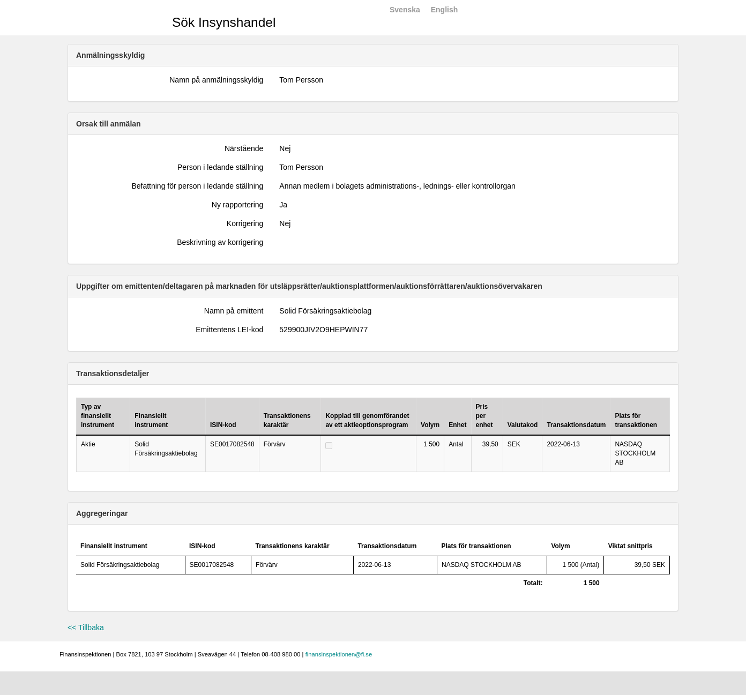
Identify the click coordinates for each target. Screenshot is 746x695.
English (444, 9)
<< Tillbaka (86, 627)
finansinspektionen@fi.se (338, 654)
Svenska (405, 9)
